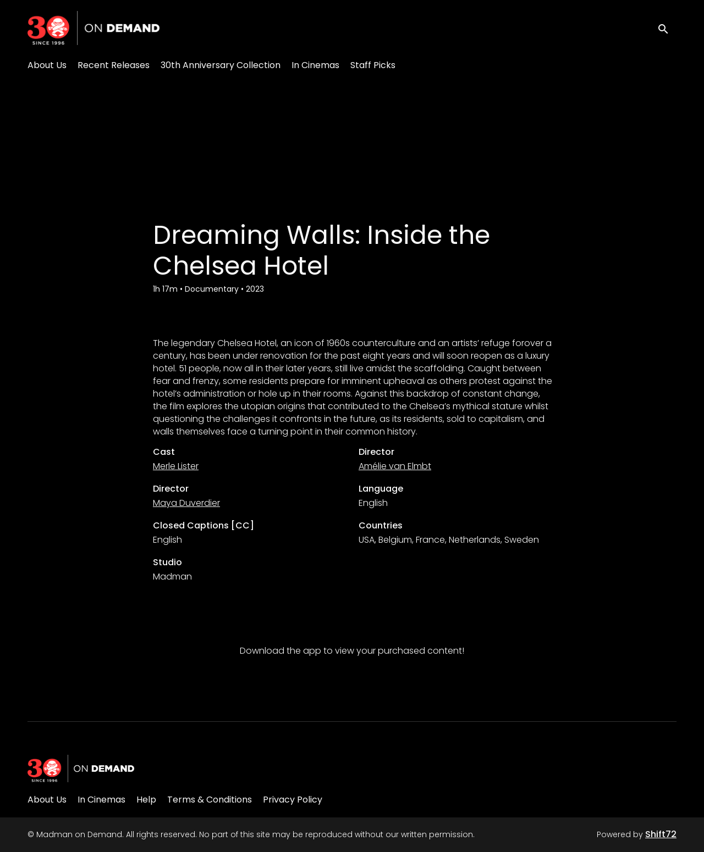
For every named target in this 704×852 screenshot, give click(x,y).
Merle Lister (176, 466)
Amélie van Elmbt (395, 466)
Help (146, 799)
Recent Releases (114, 65)
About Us (47, 65)
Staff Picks (372, 65)
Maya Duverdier (186, 503)
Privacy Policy (292, 799)
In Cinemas (315, 65)
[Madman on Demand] (81, 768)
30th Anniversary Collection (220, 65)
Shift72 (660, 834)
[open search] (666, 28)
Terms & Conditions (209, 799)
